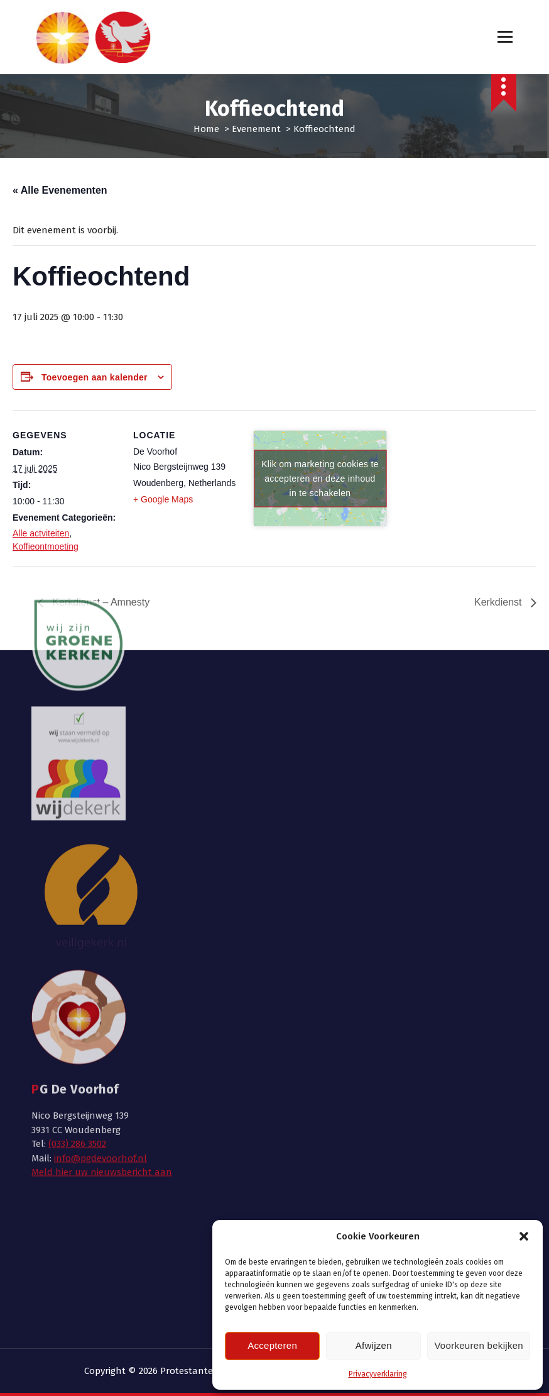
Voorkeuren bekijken (478, 1345)
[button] (524, 1236)
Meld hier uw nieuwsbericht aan (101, 934)
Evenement (256, 129)
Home (206, 129)
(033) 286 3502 (77, 906)
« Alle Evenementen (60, 190)
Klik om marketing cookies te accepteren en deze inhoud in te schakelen (320, 477)
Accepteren (272, 1345)
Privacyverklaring (378, 1374)
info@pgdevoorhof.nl (100, 920)
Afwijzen (374, 1345)
